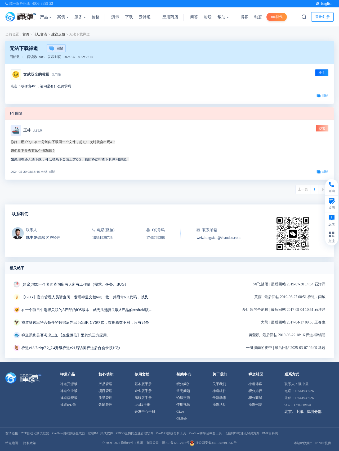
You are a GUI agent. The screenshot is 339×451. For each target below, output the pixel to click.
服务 (80, 17)
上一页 (303, 189)
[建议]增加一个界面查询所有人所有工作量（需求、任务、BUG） (74, 284)
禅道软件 (219, 391)
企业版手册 (143, 391)
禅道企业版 (68, 391)
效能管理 (105, 405)
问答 (194, 17)
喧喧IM (93, 433)
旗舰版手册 (143, 398)
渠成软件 (106, 433)
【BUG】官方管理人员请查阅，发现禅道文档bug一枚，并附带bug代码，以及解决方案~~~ (87, 297)
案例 (63, 17)
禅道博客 (255, 384)
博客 (244, 17)
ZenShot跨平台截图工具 (205, 433)
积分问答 (183, 384)
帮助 (223, 17)
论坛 (208, 17)
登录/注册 (322, 17)
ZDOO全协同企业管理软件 (134, 433)
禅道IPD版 (68, 405)
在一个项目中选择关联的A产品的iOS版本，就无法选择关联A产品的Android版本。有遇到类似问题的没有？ (87, 310)
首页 (26, 34)
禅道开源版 (68, 384)
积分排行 (255, 391)
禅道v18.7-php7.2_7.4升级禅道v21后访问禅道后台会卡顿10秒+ (71, 348)
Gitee (180, 411)
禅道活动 (219, 405)
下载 (129, 17)
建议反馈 (58, 34)
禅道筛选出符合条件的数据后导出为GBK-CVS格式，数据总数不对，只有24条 (85, 323)
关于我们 (219, 384)
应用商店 (170, 17)
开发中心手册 (145, 411)
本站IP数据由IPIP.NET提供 (312, 443)
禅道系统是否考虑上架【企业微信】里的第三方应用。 (65, 335)
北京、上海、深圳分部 (303, 412)
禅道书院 (255, 405)
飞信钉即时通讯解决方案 (242, 433)
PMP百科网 (270, 433)
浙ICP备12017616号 (175, 443)
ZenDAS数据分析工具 (171, 433)
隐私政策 (29, 443)
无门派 (56, 74)
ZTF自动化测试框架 (35, 433)
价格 (96, 17)
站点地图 (11, 443)
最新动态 (219, 398)
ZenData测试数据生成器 (68, 433)
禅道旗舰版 (68, 398)
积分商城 (255, 398)
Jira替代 (277, 17)
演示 (115, 17)
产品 (45, 17)
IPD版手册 (142, 405)
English (324, 4)
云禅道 (145, 17)
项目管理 (105, 391)
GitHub (181, 418)
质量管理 (105, 398)
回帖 (56, 48)
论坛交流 (40, 34)
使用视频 (183, 405)
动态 (258, 17)
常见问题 (183, 391)
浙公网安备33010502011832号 (213, 443)
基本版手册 (143, 384)
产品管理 (105, 384)
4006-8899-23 (42, 4)
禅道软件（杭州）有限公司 (140, 443)
